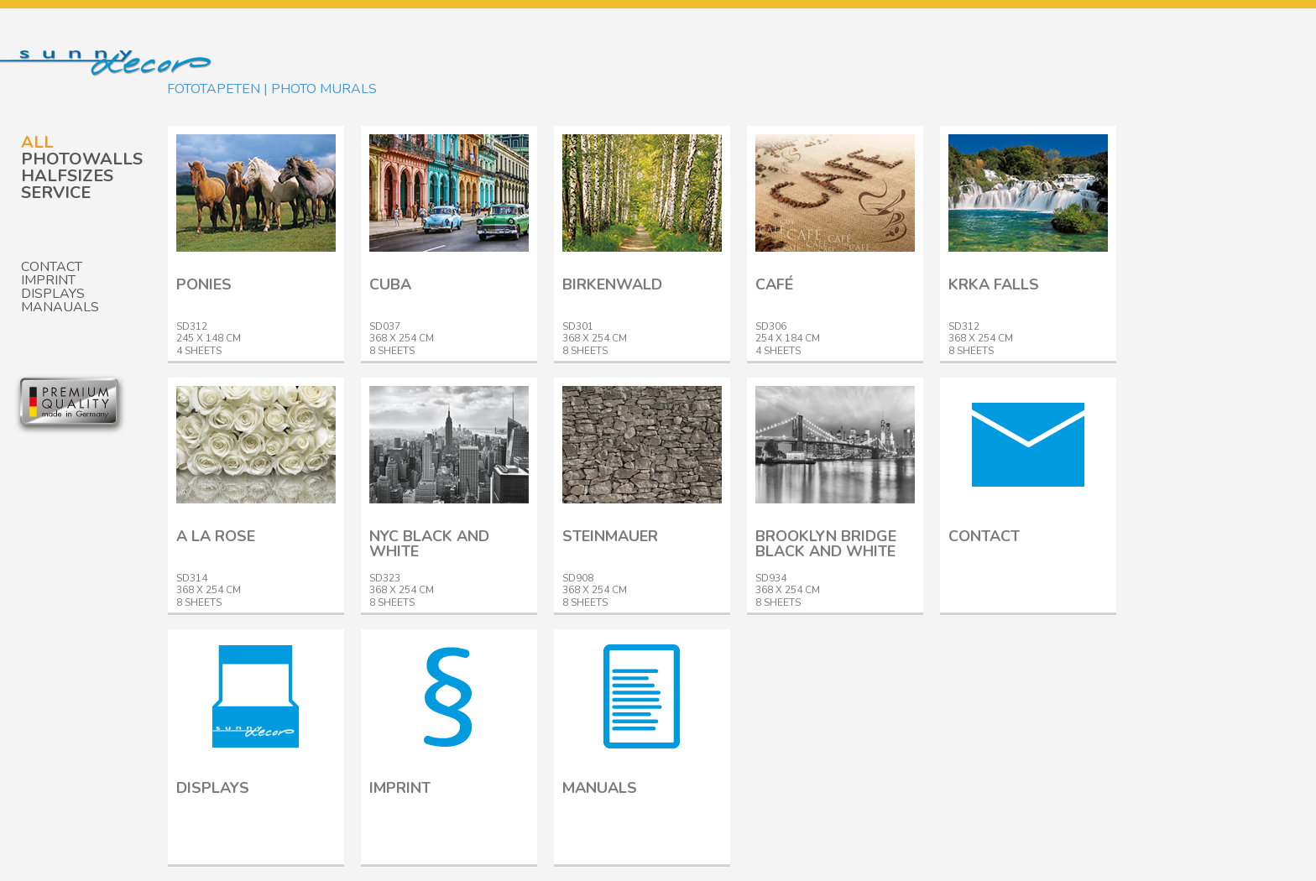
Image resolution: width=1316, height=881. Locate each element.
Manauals (60, 307)
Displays (53, 293)
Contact (51, 267)
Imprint (48, 280)
